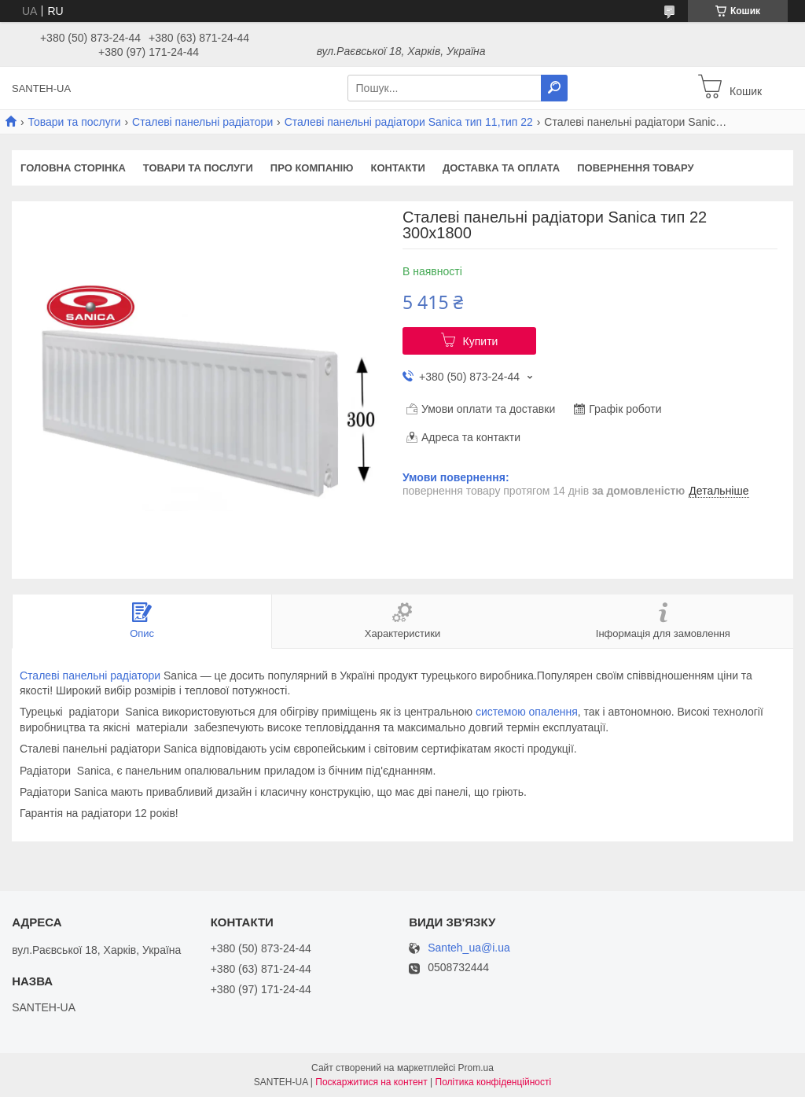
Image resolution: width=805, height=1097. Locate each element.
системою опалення (527, 711)
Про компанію (312, 168)
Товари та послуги (74, 122)
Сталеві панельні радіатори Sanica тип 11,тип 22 (409, 122)
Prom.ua (476, 1067)
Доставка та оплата (501, 168)
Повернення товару (635, 168)
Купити (480, 341)
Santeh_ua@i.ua (469, 948)
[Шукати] (554, 88)
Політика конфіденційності (494, 1082)
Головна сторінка (73, 168)
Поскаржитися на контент (371, 1082)
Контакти (397, 168)
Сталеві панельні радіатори (202, 122)
